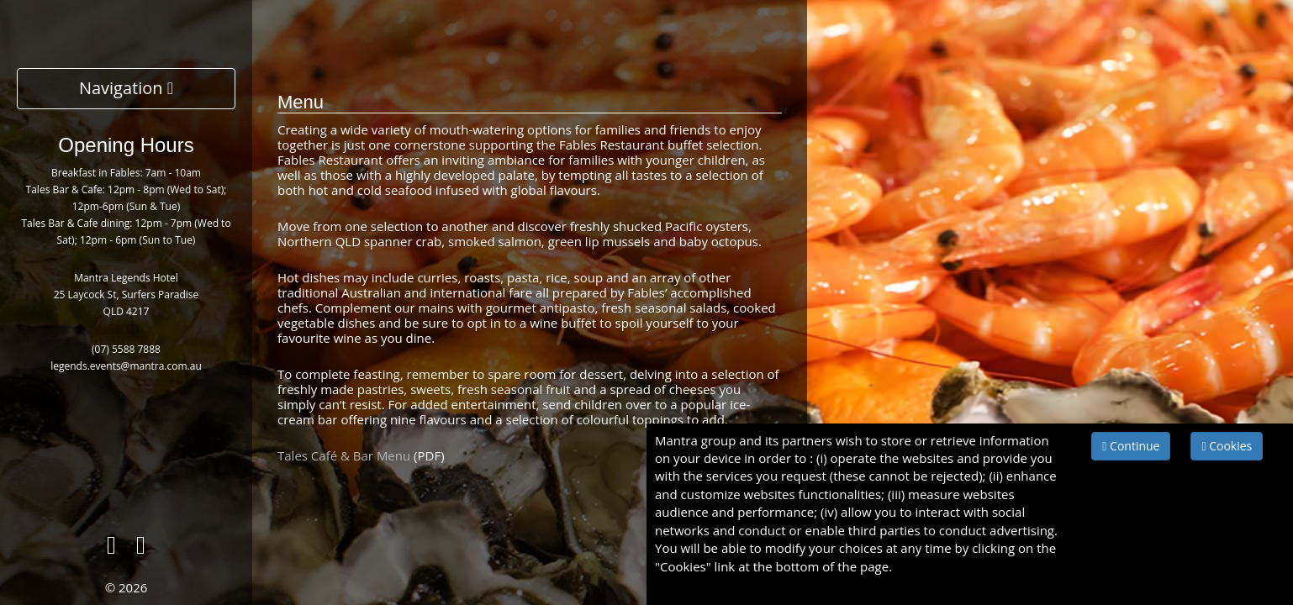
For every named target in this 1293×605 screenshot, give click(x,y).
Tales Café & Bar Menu (343, 455)
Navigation (126, 87)
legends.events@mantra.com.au (126, 366)
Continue (1130, 446)
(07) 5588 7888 (126, 349)
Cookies (1226, 446)
